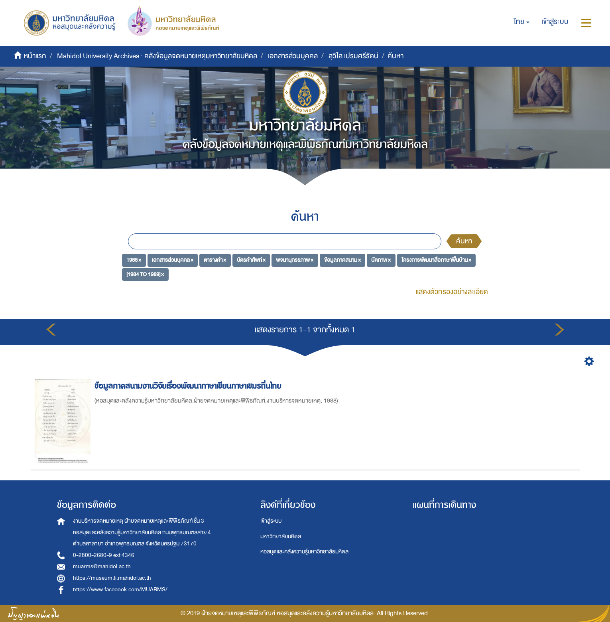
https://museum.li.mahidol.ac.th (112, 578)
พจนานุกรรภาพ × (294, 260)
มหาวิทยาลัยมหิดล (280, 536)
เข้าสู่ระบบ (270, 521)
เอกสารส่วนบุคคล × (172, 260)
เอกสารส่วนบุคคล (293, 56)
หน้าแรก (35, 56)
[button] (521, 22)
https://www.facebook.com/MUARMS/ (120, 589)
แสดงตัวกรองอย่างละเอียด (452, 292)
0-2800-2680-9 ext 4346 (103, 555)
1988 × (133, 260)
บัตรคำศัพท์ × (251, 260)
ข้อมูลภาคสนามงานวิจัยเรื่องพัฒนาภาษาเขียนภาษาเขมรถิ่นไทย (188, 386)
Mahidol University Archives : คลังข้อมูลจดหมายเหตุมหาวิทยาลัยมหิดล (157, 56)
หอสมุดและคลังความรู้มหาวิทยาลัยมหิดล (304, 552)
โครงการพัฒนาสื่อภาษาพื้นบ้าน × (436, 260)
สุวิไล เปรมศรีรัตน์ (353, 56)
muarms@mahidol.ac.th (102, 566)
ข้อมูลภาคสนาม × (342, 260)
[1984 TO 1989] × (145, 274)
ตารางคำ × (215, 260)
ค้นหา (464, 241)
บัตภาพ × (381, 260)
